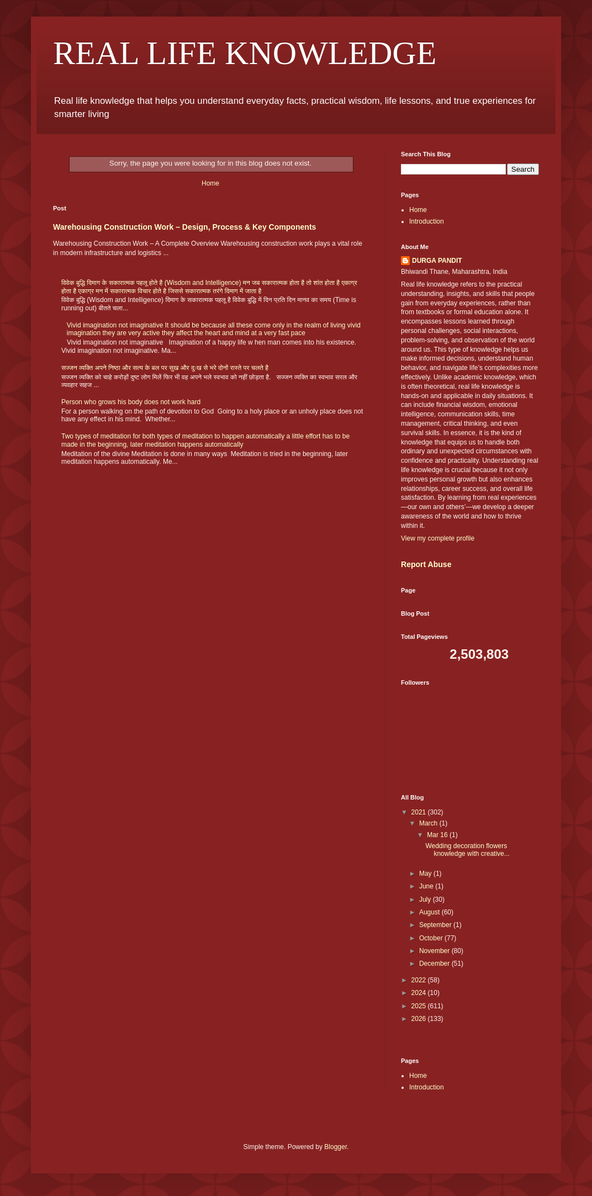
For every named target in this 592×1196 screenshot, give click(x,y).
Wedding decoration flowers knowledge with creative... (467, 850)
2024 (419, 993)
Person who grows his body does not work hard (130, 402)
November (435, 951)
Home (210, 183)
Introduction (426, 221)
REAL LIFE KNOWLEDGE (244, 53)
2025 (419, 1006)
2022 (419, 980)
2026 (419, 1019)
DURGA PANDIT (437, 260)
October (432, 938)
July (426, 899)
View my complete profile (437, 538)
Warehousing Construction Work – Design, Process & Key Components (184, 227)
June (427, 886)
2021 (419, 812)
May (426, 873)
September (436, 925)
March (429, 823)
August (430, 912)
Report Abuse (426, 564)
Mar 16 (438, 835)
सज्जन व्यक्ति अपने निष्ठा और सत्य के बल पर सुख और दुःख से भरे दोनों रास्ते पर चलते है (164, 368)
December (435, 963)
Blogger (335, 1147)
